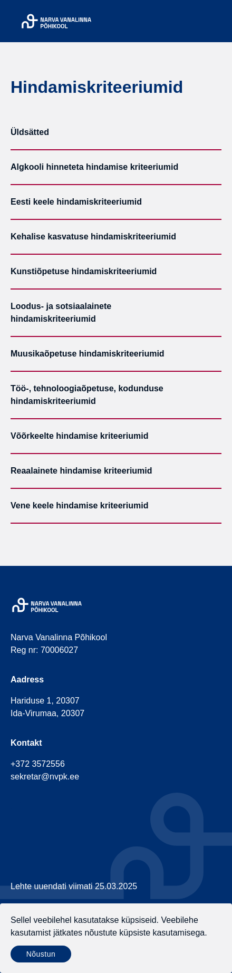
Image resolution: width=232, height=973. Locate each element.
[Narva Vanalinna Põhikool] (56, 21)
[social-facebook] (16, 805)
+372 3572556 (38, 763)
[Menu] (215, 21)
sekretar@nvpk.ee (45, 776)
